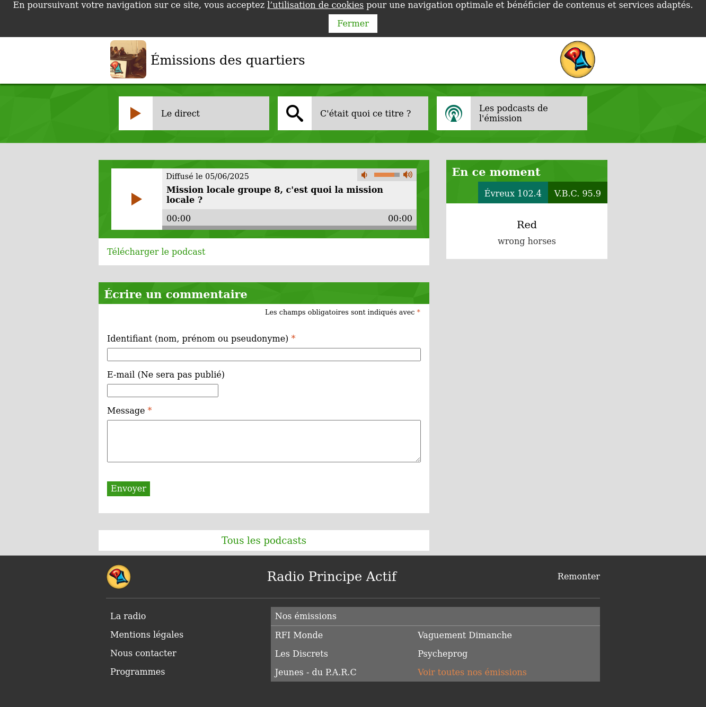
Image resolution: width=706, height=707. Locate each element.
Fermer (353, 24)
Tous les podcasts (264, 540)
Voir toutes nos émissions (472, 672)
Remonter (579, 576)
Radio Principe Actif (331, 576)
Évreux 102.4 (513, 194)
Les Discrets (301, 654)
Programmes (137, 672)
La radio (128, 616)
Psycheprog (442, 654)
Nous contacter (143, 653)
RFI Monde (299, 635)
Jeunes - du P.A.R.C (316, 672)
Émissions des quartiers (228, 60)
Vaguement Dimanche (465, 635)
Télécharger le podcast (156, 252)
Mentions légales (146, 635)
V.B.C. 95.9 (577, 194)
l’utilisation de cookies (315, 5)
